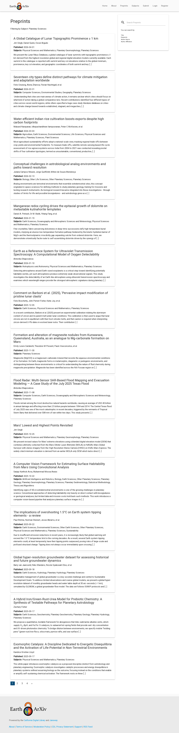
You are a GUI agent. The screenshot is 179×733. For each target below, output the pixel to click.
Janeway (54, 720)
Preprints (124, 6)
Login (155, 6)
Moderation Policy (41, 727)
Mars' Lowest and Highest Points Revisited (43, 425)
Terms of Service (24, 727)
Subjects (135, 6)
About (113, 6)
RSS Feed (87, 727)
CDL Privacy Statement (62, 727)
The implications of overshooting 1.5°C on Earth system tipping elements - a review (57, 513)
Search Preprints (134, 22)
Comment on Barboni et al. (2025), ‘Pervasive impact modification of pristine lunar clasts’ (61, 294)
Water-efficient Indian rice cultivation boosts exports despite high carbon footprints (59, 120)
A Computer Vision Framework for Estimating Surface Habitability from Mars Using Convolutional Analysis (59, 465)
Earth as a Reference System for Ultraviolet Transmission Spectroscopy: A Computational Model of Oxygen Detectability (56, 252)
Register (164, 6)
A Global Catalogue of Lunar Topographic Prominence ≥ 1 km (56, 38)
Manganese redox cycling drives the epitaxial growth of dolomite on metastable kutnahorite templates (60, 207)
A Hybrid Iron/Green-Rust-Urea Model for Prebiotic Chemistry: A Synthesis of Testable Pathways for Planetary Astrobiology (58, 600)
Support (78, 727)
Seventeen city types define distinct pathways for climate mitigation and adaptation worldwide (60, 78)
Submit (146, 6)
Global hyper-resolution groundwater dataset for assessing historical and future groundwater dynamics (61, 558)
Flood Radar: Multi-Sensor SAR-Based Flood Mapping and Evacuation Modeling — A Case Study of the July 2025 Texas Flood (61, 381)
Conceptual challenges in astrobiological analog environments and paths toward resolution (60, 165)
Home (104, 6)
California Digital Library (34, 720)
